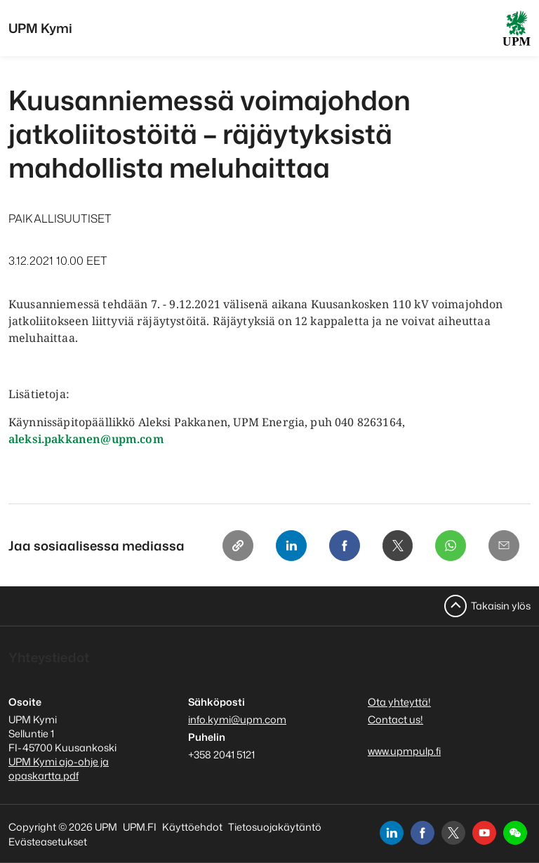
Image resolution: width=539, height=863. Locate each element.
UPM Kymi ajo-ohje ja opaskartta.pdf (58, 768)
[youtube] (484, 833)
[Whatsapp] (450, 545)
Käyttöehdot (192, 826)
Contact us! (395, 719)
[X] (397, 545)
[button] (515, 833)
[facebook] (422, 833)
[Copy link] (237, 545)
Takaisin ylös (501, 605)
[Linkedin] (290, 545)
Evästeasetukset (47, 841)
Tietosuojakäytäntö (274, 826)
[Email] (503, 545)
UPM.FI (140, 826)
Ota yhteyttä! (399, 701)
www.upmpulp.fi (404, 751)
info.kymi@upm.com (237, 719)
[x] (453, 833)
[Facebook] (343, 545)
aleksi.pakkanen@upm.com (86, 439)
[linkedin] (392, 833)
